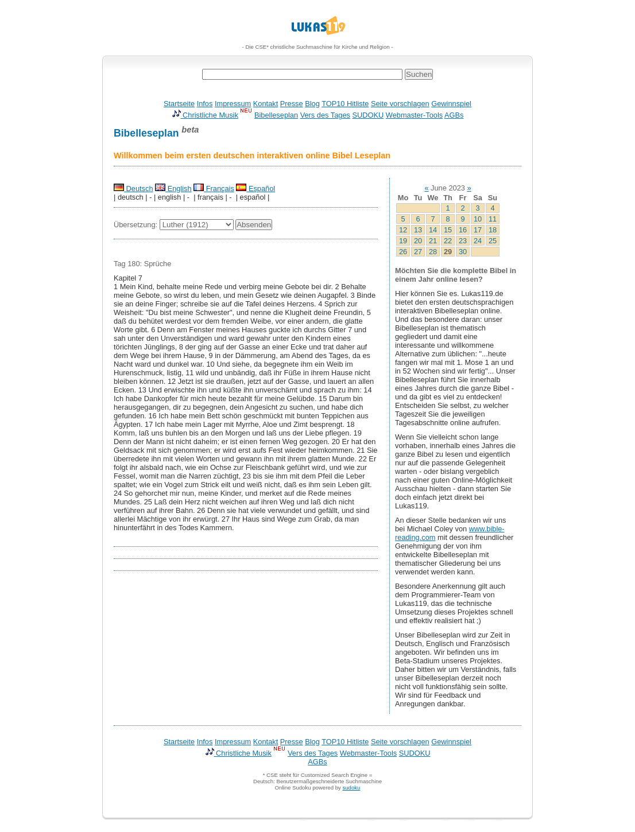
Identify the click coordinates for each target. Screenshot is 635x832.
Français (213, 188)
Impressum (233, 103)
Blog (312, 103)
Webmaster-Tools (414, 115)
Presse (291, 103)
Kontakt (265, 103)
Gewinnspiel (451, 103)
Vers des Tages (325, 115)
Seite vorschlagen (400, 103)
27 (418, 251)
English (173, 188)
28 (433, 251)
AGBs (453, 115)
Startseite (179, 103)
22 (448, 240)
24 (478, 240)
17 (478, 230)
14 (433, 230)
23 (463, 240)
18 (493, 230)
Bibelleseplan (276, 115)
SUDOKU (368, 115)
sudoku (351, 787)
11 (493, 219)
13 (418, 230)
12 (403, 230)
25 (493, 240)
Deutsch (133, 188)
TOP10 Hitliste (345, 103)
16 (463, 230)
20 (418, 240)
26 (403, 251)
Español (255, 188)
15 (448, 230)
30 (463, 251)
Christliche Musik (205, 115)
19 (403, 240)
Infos (205, 103)
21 (433, 240)
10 (478, 219)
